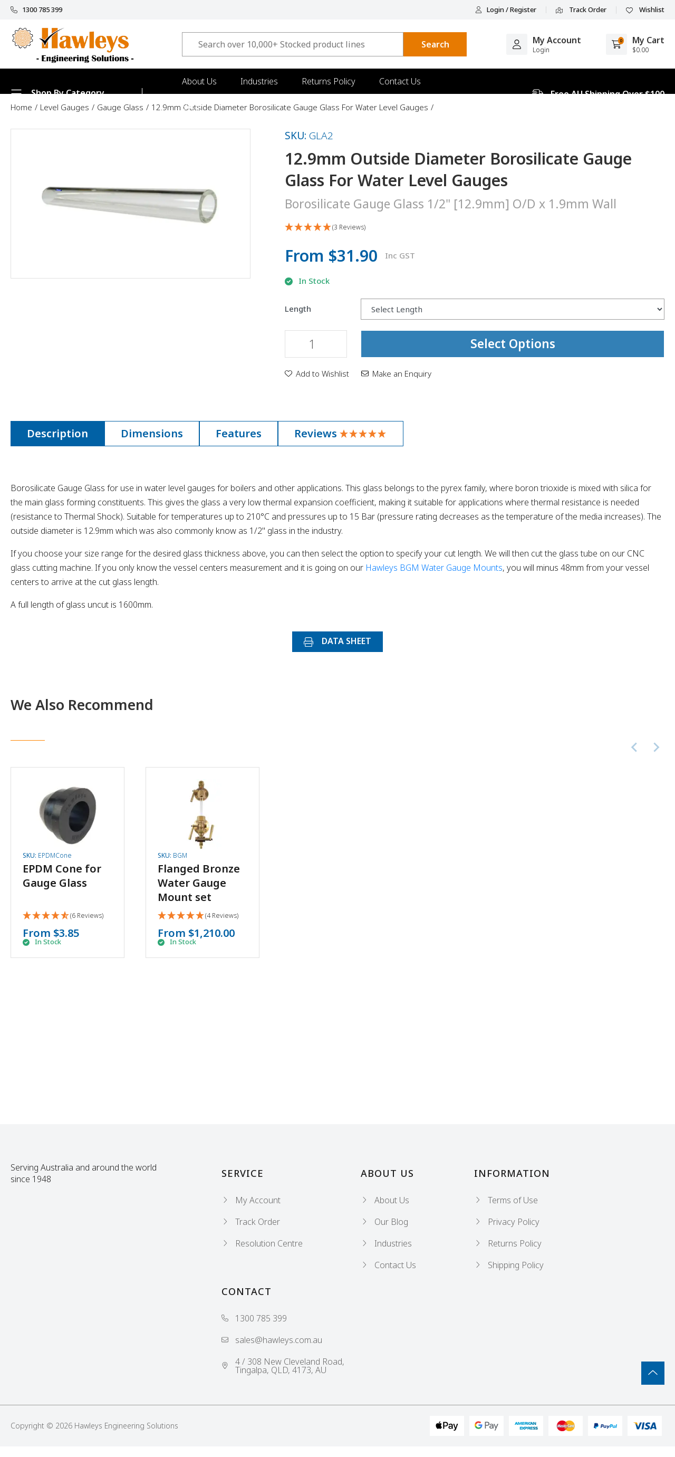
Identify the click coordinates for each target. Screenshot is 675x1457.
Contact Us (400, 81)
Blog (190, 106)
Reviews (340, 433)
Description (57, 433)
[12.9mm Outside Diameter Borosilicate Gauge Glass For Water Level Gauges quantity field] (316, 344)
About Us (199, 81)
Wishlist (645, 10)
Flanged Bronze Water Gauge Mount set (199, 882)
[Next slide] (656, 747)
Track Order (581, 10)
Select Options (512, 343)
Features (239, 433)
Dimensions (152, 433)
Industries (259, 81)
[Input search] (292, 44)
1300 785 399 (36, 9)
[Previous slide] (634, 747)
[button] (474, 227)
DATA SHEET (337, 641)
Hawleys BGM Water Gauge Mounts (434, 567)
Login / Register (505, 9)
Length (298, 309)
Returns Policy (328, 81)
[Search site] (435, 44)
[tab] (57, 433)
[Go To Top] (652, 1373)
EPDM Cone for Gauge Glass (62, 875)
